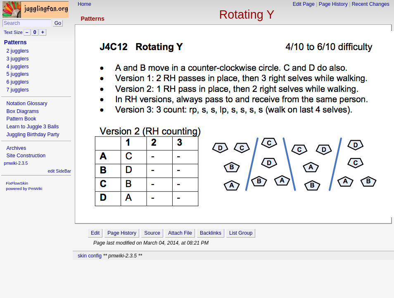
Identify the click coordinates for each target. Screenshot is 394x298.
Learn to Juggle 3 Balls (32, 127)
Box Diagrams (22, 111)
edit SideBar (59, 171)
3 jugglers (17, 59)
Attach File (180, 233)
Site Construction (25, 156)
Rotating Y (246, 14)
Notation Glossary (26, 103)
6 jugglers (17, 82)
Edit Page (304, 4)
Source (152, 233)
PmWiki (35, 188)
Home (84, 4)
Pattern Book (21, 119)
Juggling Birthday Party (32, 134)
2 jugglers (17, 51)
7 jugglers (17, 90)
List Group (240, 233)
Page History (333, 4)
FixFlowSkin (17, 183)
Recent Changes (370, 4)
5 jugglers (17, 74)
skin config (90, 256)
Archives (16, 148)
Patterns (92, 18)
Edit (95, 233)
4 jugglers (17, 67)
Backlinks (210, 233)
